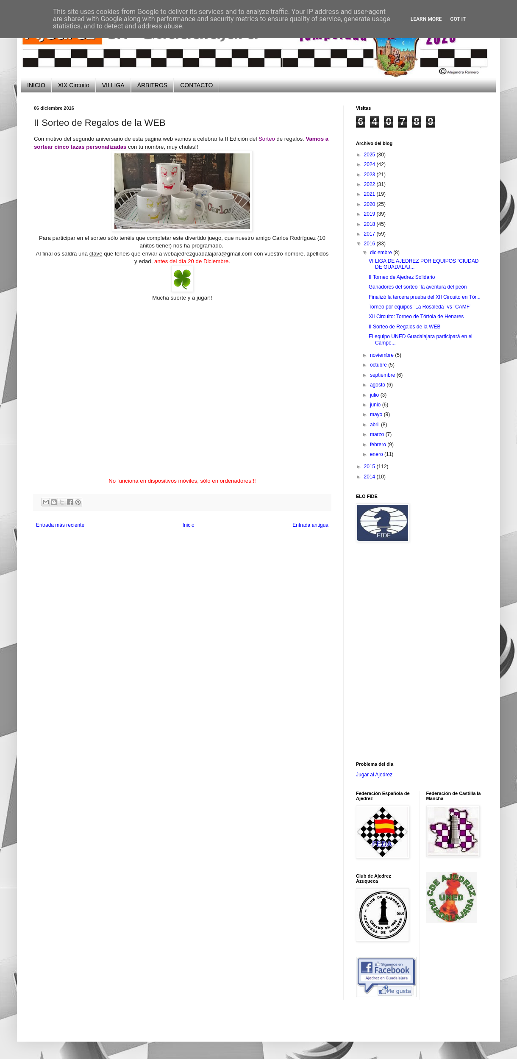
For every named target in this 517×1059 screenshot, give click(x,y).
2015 (370, 467)
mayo (377, 414)
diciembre (381, 253)
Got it (458, 19)
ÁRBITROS (152, 85)
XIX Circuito (73, 85)
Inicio (189, 525)
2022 (370, 184)
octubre (379, 365)
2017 (370, 234)
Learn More (426, 19)
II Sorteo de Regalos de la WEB (404, 327)
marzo (378, 434)
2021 (370, 194)
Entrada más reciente (60, 525)
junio (376, 405)
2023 (370, 175)
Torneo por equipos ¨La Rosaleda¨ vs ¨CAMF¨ (420, 307)
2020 (370, 204)
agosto (378, 385)
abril (375, 425)
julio (375, 395)
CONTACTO (196, 85)
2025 (370, 155)
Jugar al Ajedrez (374, 775)
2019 (370, 214)
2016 (370, 244)
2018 (370, 224)
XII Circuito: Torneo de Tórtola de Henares (416, 317)
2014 (370, 477)
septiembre (383, 375)
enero (377, 454)
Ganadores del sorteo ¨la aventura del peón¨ (418, 287)
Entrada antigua (310, 525)
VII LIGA (113, 85)
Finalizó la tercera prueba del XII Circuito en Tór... (425, 297)
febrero (378, 445)
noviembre (382, 355)
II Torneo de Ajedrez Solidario (402, 277)
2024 (370, 164)
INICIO (36, 85)
